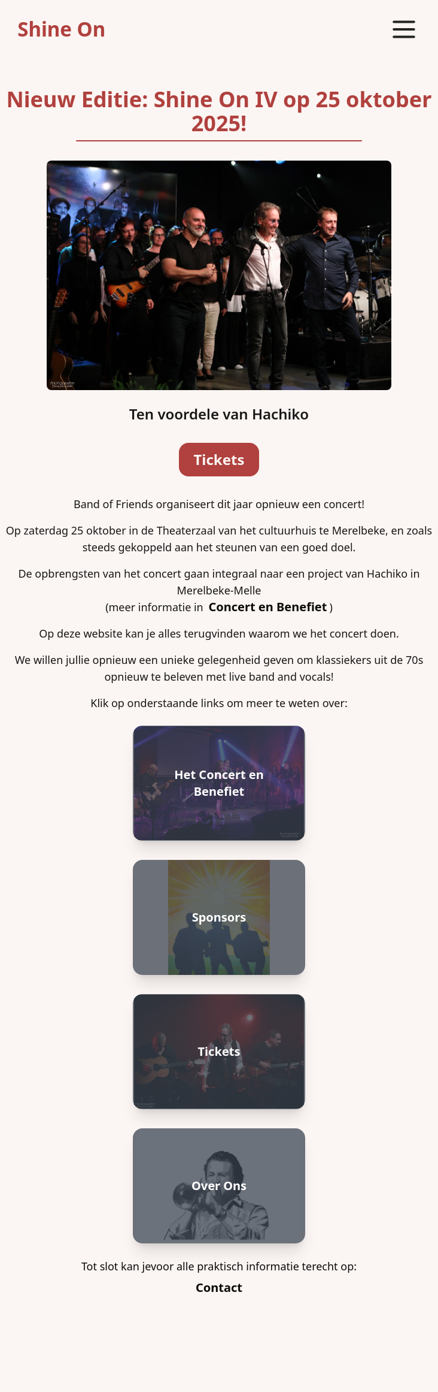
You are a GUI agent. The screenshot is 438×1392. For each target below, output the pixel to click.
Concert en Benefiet (267, 607)
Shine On (61, 29)
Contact (219, 1287)
